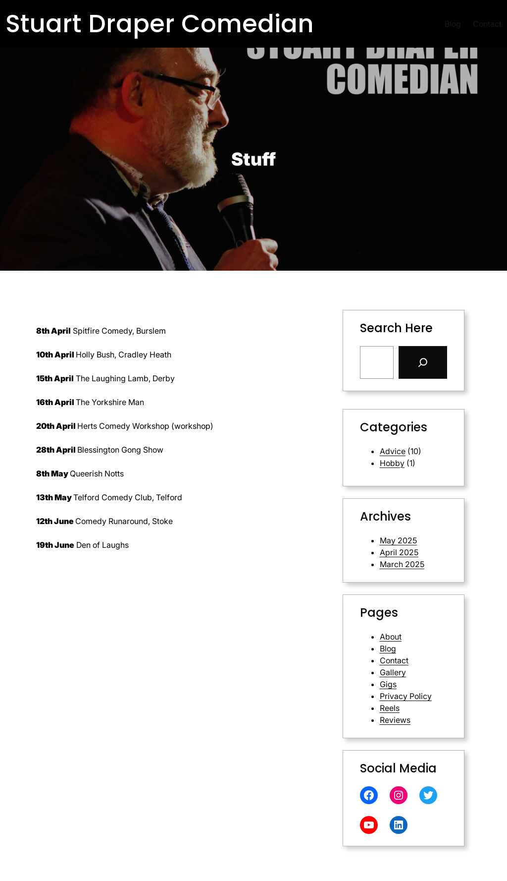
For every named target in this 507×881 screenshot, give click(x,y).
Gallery (393, 672)
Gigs (388, 684)
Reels (390, 708)
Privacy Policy (406, 696)
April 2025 (399, 552)
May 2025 (398, 540)
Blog (388, 648)
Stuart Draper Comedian (159, 23)
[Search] (423, 362)
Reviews (395, 720)
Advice (393, 451)
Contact (394, 660)
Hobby (392, 463)
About (391, 637)
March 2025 (402, 564)
